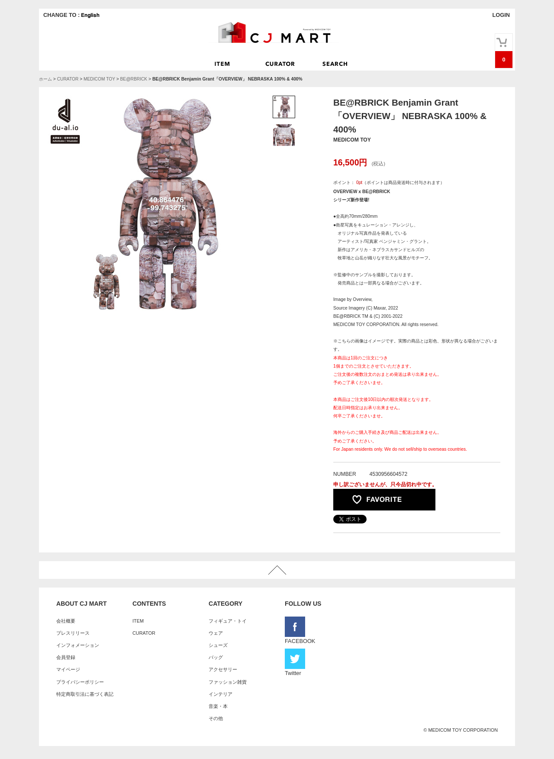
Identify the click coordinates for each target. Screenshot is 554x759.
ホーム (45, 79)
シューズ (218, 645)
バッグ (216, 657)
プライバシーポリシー (80, 682)
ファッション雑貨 (228, 682)
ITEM (138, 620)
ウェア (216, 633)
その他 (216, 718)
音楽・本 (218, 706)
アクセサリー (223, 669)
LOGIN (501, 15)
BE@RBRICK (133, 79)
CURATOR (68, 79)
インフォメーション (77, 645)
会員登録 (65, 657)
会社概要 (65, 620)
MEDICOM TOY (99, 79)
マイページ (68, 669)
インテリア (220, 694)
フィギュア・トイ (228, 620)
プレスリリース (73, 633)
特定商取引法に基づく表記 (84, 694)
